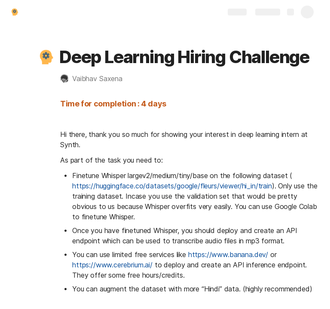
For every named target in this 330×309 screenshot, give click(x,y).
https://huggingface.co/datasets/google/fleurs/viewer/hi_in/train (172, 186)
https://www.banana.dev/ (228, 254)
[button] (46, 57)
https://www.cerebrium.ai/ (112, 265)
